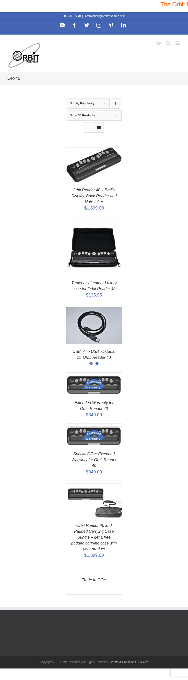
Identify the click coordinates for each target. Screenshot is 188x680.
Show (82, 115)
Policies (143, 662)
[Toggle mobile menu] (178, 43)
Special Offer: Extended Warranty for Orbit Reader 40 (94, 460)
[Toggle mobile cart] (158, 43)
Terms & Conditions (123, 662)
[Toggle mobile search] (168, 43)
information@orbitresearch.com (105, 16)
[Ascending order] (115, 104)
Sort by (82, 103)
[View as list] (99, 127)
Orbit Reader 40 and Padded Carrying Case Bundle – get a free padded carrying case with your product (94, 537)
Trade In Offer (94, 580)
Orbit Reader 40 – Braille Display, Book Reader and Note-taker (94, 196)
